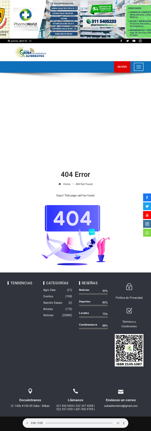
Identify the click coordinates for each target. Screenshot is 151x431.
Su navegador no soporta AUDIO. (75, 423)
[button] (5, 19)
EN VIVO (122, 66)
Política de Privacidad (129, 297)
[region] (75, 19)
